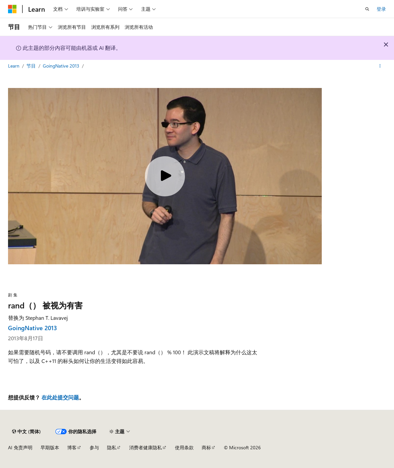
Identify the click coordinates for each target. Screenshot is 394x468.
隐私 (111, 447)
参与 (94, 447)
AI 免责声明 (20, 447)
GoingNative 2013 (62, 66)
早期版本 (49, 447)
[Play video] (165, 176)
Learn (14, 66)
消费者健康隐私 (145, 447)
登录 (381, 9)
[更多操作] (380, 66)
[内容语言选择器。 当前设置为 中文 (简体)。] (26, 431)
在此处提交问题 (60, 397)
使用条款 (184, 447)
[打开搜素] (367, 9)
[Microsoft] (12, 9)
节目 (31, 66)
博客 (72, 447)
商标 (206, 447)
